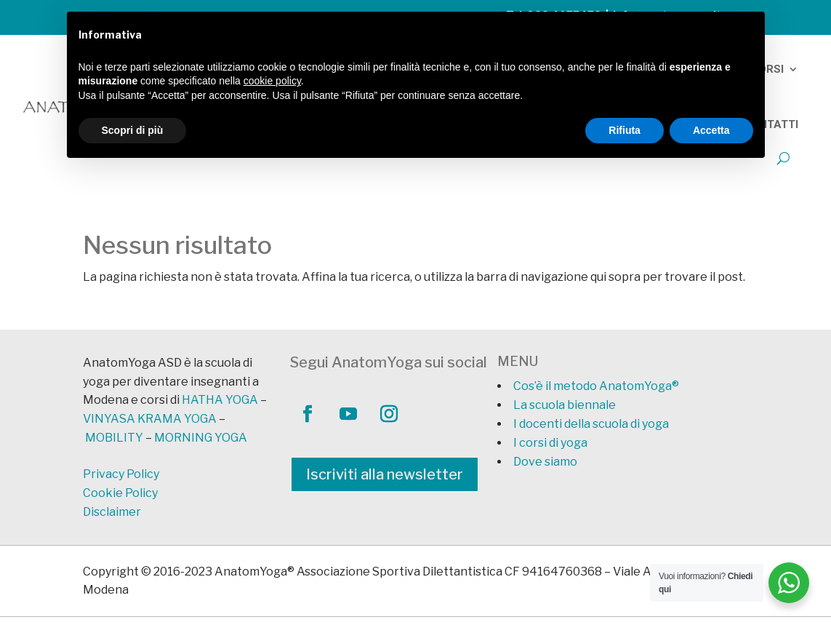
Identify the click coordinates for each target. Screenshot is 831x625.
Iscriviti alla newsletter (384, 474)
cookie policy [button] (272, 81)
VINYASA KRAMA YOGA (150, 419)
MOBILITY (114, 438)
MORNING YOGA (200, 438)
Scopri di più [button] (133, 130)
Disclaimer (112, 512)
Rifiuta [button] (625, 130)
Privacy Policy (121, 474)
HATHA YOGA (220, 400)
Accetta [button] (711, 130)
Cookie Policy (120, 493)
